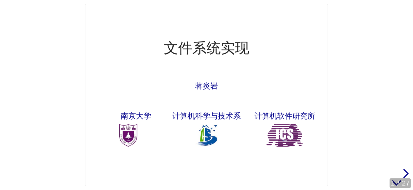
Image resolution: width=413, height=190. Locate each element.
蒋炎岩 (206, 85)
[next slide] (405, 173)
